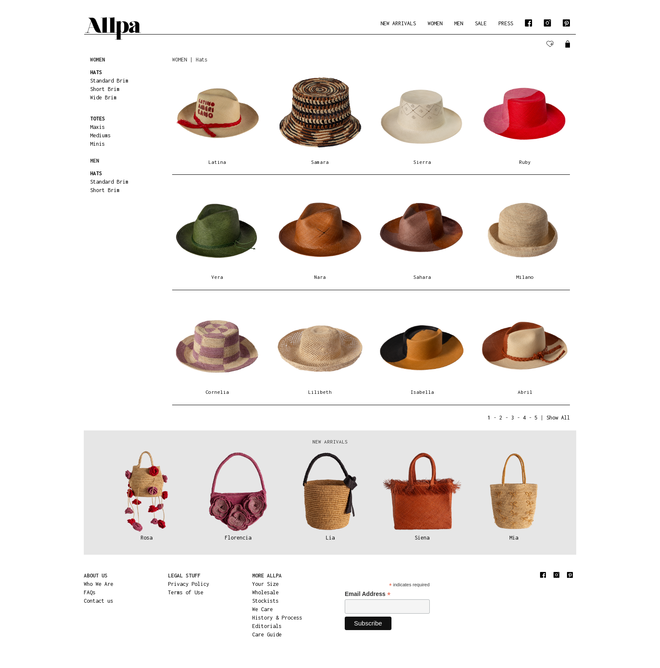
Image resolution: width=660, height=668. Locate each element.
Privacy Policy (188, 584)
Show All (558, 417)
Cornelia (217, 392)
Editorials (267, 626)
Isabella (422, 392)
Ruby (525, 162)
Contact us (98, 601)
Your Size (265, 584)
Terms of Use (185, 592)
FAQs (90, 592)
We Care (262, 609)
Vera (217, 277)
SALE (481, 23)
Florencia (238, 537)
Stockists (265, 601)
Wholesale (265, 592)
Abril (525, 392)
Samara (320, 162)
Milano (525, 277)
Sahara (422, 277)
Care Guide (267, 634)
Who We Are (98, 584)
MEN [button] (458, 23)
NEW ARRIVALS (398, 23)
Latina (217, 162)
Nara (320, 277)
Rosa (146, 537)
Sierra (422, 162)
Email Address (368, 594)
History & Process (277, 618)
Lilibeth (320, 392)
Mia (513, 537)
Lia (330, 537)
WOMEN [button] (435, 23)
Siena (422, 537)
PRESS (505, 23)
